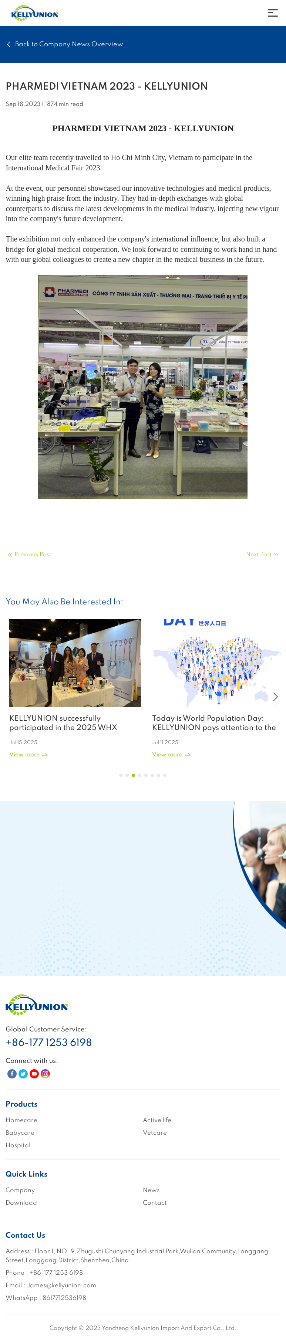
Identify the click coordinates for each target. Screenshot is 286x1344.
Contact (155, 1203)
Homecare (21, 1120)
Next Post (263, 554)
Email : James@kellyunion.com (51, 1286)
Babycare (20, 1133)
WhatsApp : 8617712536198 (46, 1298)
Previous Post (28, 554)
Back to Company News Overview (64, 44)
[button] (120, 775)
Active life (157, 1120)
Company (20, 1190)
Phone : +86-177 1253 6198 (44, 1273)
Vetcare (155, 1133)
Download (21, 1203)
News (151, 1190)
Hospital (18, 1146)
